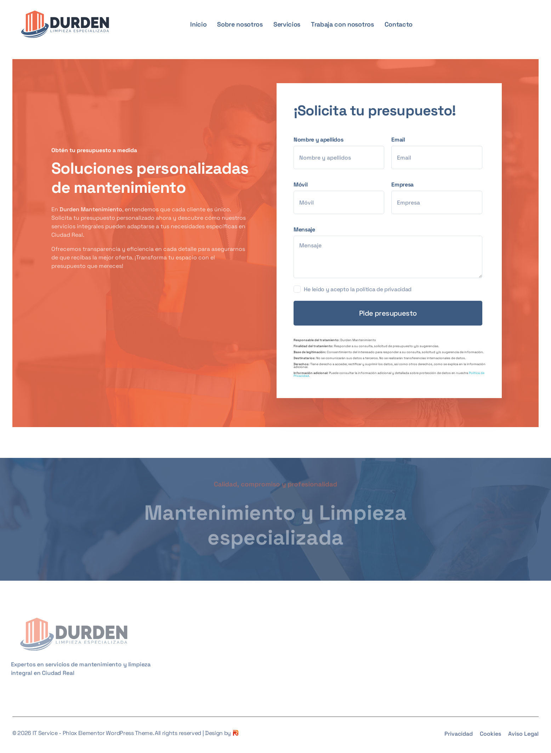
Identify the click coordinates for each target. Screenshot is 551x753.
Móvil (342, 197)
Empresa (440, 197)
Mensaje (391, 252)
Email (440, 152)
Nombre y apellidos (342, 152)
